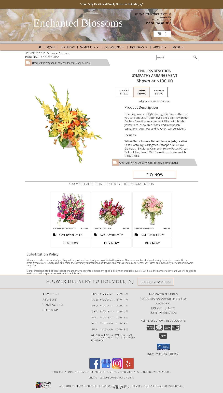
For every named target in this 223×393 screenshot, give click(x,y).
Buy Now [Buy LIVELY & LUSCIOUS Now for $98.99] (111, 243)
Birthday (68, 47)
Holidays (139, 47)
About (160, 47)
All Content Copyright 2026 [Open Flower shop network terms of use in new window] (78, 385)
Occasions (115, 47)
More (179, 47)
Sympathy (89, 47)
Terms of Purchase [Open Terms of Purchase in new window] (168, 385)
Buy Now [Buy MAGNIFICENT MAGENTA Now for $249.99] (70, 243)
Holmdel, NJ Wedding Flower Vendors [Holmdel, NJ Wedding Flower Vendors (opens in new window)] (146, 371)
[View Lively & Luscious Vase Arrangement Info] (111, 210)
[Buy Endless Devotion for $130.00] (154, 175)
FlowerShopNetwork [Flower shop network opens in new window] (114, 385)
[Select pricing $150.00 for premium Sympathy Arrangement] (158, 92)
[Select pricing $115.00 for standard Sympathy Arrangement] (124, 92)
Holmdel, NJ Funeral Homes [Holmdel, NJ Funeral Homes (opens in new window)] (70, 371)
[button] (162, 33)
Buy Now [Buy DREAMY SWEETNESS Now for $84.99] (152, 243)
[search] (195, 57)
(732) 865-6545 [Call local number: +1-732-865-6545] (162, 22)
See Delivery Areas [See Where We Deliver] (155, 282)
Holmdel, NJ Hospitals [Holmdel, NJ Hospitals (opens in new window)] (104, 371)
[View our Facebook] (94, 367)
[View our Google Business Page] (106, 367)
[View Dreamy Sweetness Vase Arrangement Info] (152, 209)
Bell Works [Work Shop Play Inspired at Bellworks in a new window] (126, 377)
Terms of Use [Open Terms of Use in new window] (122, 387)
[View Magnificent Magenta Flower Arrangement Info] (70, 210)
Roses (50, 47)
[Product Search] (174, 57)
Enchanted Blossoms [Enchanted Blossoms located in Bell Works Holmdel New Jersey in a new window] (103, 377)
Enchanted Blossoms (78, 23)
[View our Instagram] (117, 367)
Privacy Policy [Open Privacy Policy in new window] (142, 385)
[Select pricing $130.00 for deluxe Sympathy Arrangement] (141, 92)
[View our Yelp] (128, 367)
